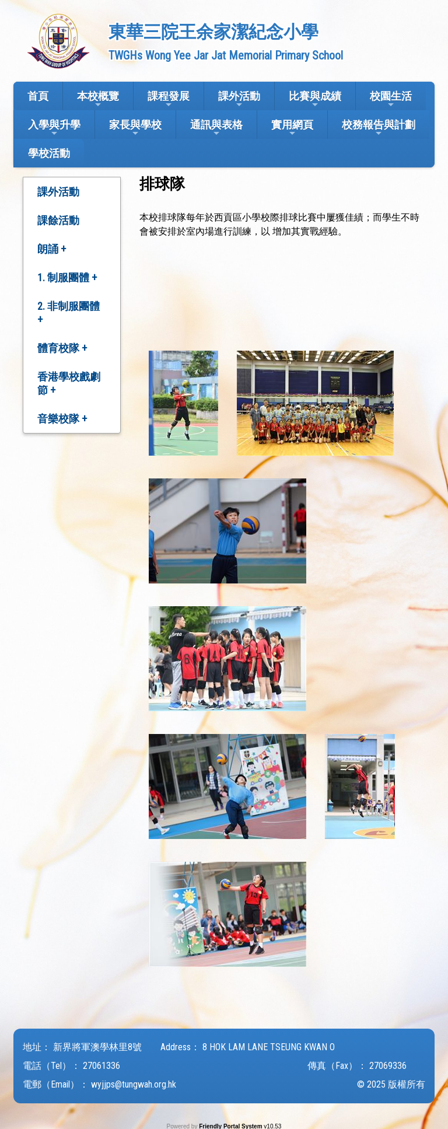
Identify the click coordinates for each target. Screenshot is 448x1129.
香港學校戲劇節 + (68, 383)
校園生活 (391, 99)
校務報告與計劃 (378, 128)
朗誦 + (51, 249)
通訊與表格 (216, 128)
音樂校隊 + (62, 419)
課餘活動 (58, 220)
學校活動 (49, 153)
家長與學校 (135, 128)
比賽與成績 (315, 99)
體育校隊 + (62, 348)
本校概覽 (98, 99)
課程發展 (169, 99)
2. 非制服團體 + (68, 313)
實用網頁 (292, 128)
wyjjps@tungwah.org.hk (133, 1084)
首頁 (37, 96)
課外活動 (239, 99)
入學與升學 (54, 128)
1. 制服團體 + (67, 277)
